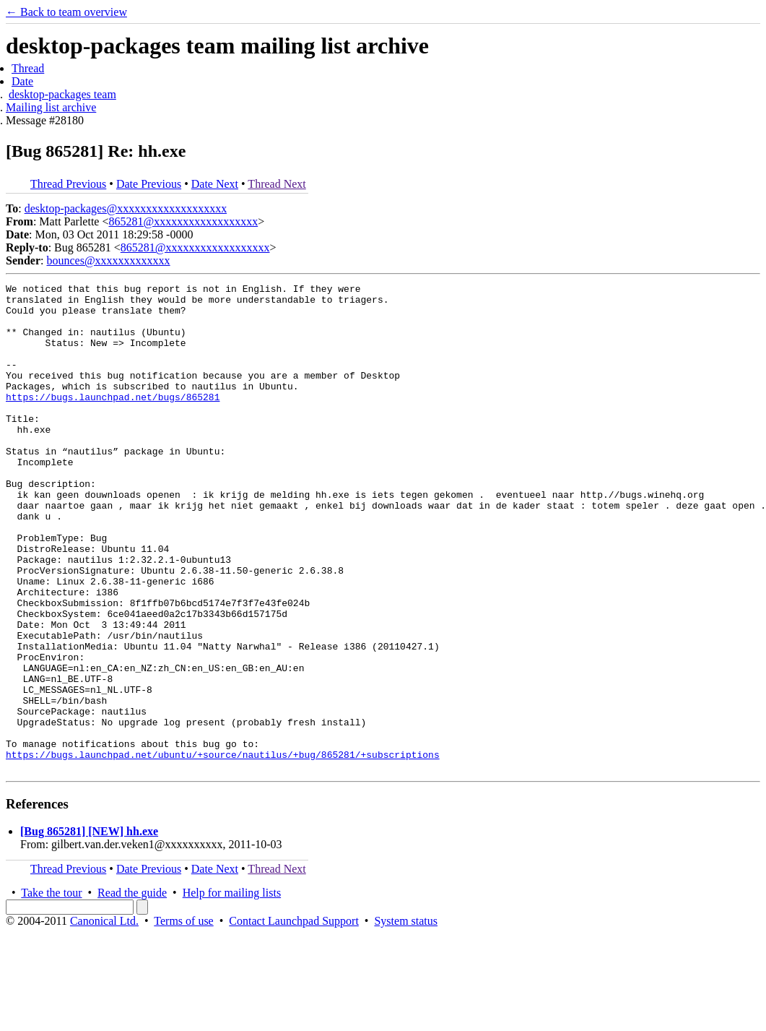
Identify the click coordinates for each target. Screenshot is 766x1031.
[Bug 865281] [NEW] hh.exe (89, 929)
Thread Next (276, 184)
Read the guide (132, 990)
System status (406, 1018)
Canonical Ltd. (104, 1018)
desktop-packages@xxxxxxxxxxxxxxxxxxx (126, 208)
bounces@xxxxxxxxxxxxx (108, 260)
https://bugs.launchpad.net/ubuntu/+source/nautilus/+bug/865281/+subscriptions (223, 849)
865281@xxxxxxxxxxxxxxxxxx (183, 221)
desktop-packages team (62, 94)
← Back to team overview (66, 12)
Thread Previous (68, 184)
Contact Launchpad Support (294, 1018)
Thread (28, 68)
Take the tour (51, 990)
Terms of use (183, 1018)
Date (22, 81)
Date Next (214, 184)
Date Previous (148, 184)
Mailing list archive (51, 107)
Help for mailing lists (232, 990)
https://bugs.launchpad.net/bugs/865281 (112, 420)
